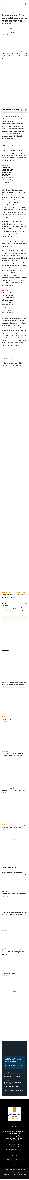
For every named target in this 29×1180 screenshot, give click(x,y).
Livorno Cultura (6, 751)
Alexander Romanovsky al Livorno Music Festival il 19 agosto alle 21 (8, 597)
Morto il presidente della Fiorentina (12, 1086)
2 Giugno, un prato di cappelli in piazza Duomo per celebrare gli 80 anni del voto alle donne (14, 913)
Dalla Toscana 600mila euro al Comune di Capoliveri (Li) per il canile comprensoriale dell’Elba (13, 790)
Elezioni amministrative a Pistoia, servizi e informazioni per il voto (14, 972)
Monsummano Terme (9, 11)
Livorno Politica (5, 930)
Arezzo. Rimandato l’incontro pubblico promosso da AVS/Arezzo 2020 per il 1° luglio (14, 873)
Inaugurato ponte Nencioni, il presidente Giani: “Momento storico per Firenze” (13, 1059)
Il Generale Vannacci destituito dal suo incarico (22, 55)
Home (3, 11)
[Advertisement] (14, 392)
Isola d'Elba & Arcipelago (8, 787)
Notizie (3, 890)
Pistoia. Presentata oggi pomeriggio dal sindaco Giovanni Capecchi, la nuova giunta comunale (14, 893)
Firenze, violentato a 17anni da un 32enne (13, 1071)
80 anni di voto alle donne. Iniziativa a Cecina (14, 932)
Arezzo (3, 870)
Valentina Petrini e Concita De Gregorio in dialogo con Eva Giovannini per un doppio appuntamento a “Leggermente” (8, 297)
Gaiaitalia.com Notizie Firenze (13, 1063)
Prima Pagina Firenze (6, 910)
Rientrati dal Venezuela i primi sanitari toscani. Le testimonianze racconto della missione (8, 171)
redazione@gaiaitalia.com (17, 1149)
